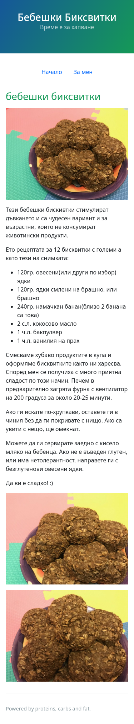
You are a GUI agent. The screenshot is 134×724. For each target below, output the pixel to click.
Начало (51, 72)
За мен (83, 72)
